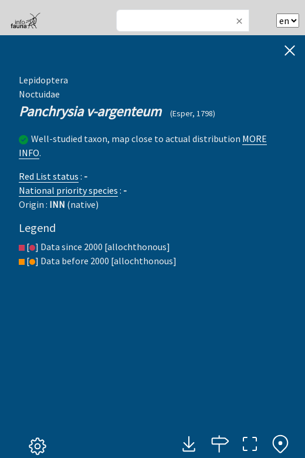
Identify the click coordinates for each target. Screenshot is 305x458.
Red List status (49, 176)
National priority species (68, 190)
